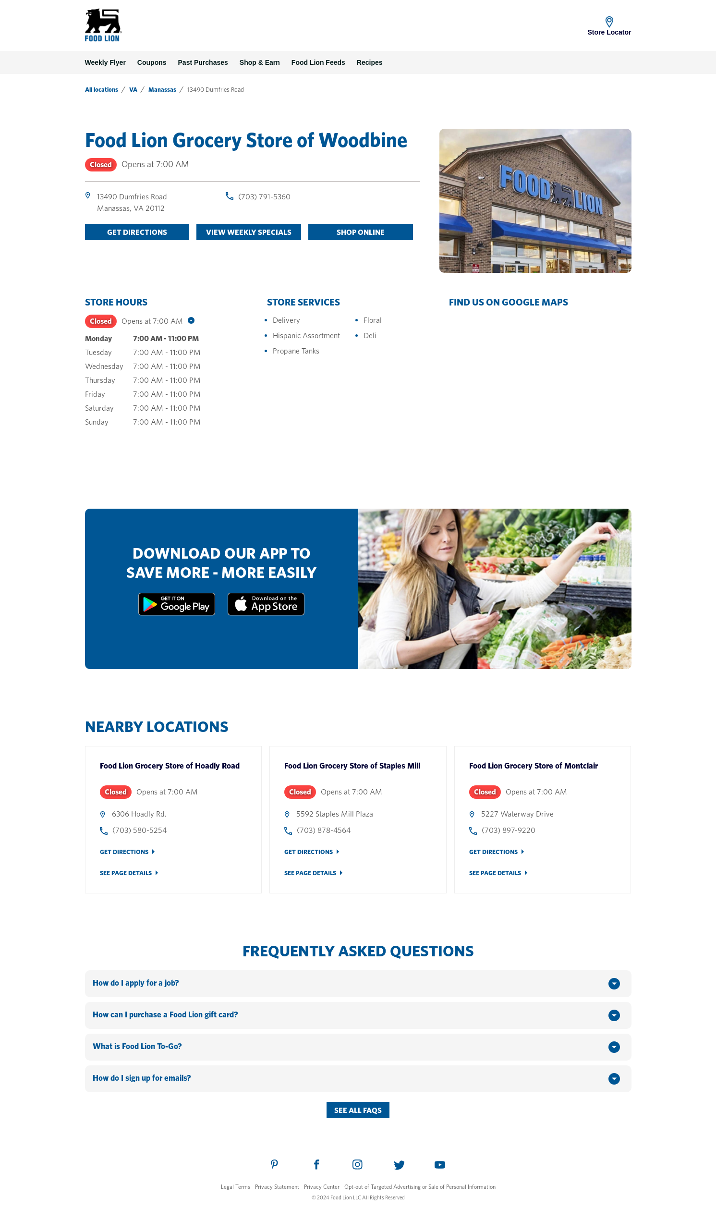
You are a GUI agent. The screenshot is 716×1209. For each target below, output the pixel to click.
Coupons (152, 62)
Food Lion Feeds (318, 62)
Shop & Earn (260, 62)
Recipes (370, 62)
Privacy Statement (277, 1186)
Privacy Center (322, 1186)
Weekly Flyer (105, 62)
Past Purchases (203, 62)
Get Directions (124, 851)
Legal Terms (235, 1186)
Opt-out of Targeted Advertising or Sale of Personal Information (420, 1186)
